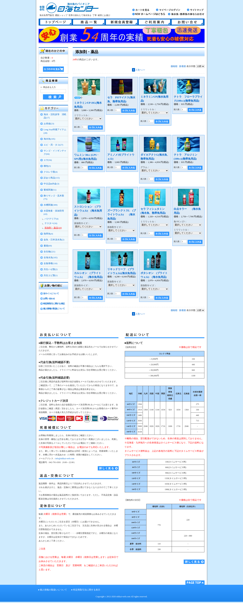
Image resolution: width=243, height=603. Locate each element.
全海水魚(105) (51, 257)
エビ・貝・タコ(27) (53, 145)
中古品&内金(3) (51, 184)
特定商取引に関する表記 (54, 303)
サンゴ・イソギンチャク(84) (55, 152)
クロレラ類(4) (51, 172)
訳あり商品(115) (52, 178)
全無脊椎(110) (50, 263)
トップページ (55, 22)
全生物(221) (49, 251)
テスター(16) (51, 223)
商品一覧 (88, 22)
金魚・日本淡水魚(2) (54, 239)
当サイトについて (51, 293)
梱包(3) (47, 166)
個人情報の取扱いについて (53, 590)
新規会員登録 (121, 22)
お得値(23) (49, 123)
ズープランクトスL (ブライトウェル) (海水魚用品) (121, 214)
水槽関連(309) (51, 205)
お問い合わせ (49, 298)
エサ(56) (48, 160)
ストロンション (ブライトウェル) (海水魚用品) (88, 210)
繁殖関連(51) (50, 190)
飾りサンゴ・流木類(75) (54, 197)
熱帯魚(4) (48, 234)
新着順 (182, 66)
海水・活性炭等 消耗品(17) (55, 116)
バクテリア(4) (51, 219)
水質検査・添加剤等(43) (54, 212)
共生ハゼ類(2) (51, 269)
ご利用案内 (154, 22)
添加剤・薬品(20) (53, 228)
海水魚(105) (49, 139)
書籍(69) (48, 246)
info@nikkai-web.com (64, 458)
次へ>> (141, 69)
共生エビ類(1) (51, 275)
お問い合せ (187, 22)
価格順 (174, 66)
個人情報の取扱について (54, 308)
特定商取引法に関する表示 (86, 590)
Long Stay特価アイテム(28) (55, 131)
